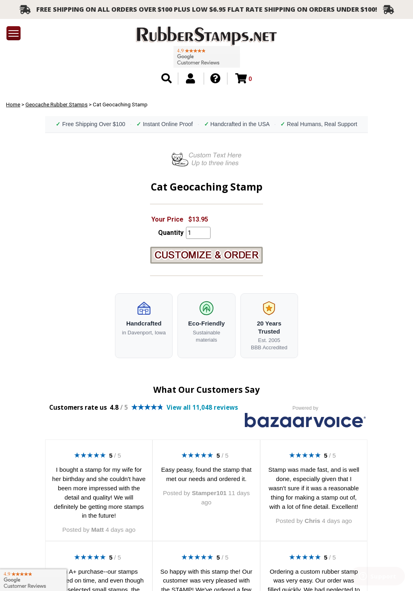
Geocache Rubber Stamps (56, 104)
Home (13, 104)
